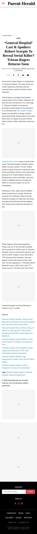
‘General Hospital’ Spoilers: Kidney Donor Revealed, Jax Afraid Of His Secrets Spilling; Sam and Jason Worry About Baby (18, 321)
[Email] (27, 75)
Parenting (11, 513)
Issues (18, 518)
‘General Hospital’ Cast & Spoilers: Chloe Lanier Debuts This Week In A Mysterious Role (17, 341)
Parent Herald (7, 35)
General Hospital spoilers (15, 372)
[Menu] (3, 3)
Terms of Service (13, 528)
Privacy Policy (24, 528)
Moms (20, 513)
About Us (12, 522)
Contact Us (24, 522)
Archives (28, 518)
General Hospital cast (17, 375)
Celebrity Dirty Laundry (10, 161)
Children (9, 518)
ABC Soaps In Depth (24, 111)
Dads (28, 513)
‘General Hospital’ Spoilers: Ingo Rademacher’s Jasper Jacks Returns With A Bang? (18, 359)
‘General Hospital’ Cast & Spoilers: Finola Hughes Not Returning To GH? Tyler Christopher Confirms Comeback (17, 350)
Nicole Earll (7, 68)
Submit (30, 492)
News (18, 38)
